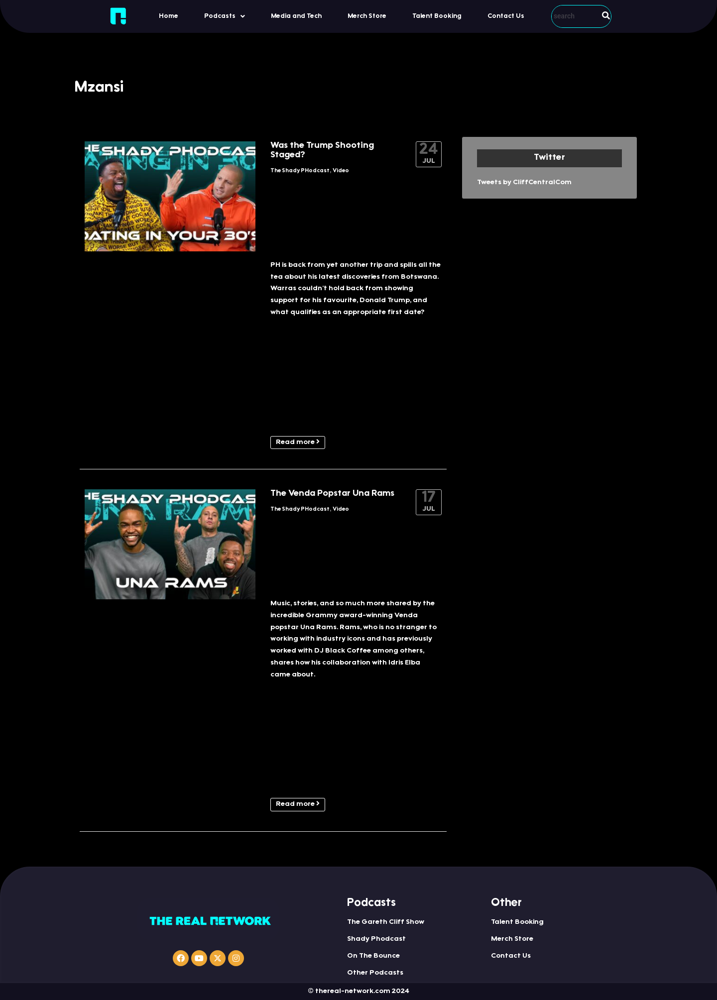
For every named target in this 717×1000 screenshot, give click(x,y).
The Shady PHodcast (300, 171)
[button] (224, 16)
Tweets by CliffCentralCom (524, 182)
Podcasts (224, 16)
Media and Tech (296, 16)
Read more (298, 442)
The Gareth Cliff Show (385, 922)
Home (168, 16)
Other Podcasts (375, 973)
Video (341, 171)
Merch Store (367, 16)
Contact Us (505, 16)
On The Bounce (373, 956)
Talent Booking (437, 16)
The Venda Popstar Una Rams (332, 493)
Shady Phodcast (376, 939)
